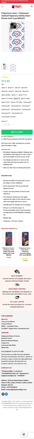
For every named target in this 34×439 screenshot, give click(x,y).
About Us (4, 319)
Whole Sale (5, 347)
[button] (4, 87)
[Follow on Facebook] (3, 394)
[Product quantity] (5, 124)
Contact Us (5, 343)
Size (2, 84)
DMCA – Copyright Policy (9, 326)
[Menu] (2, 6)
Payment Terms (6, 338)
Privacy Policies (6, 324)
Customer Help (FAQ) (8, 345)
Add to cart (17, 132)
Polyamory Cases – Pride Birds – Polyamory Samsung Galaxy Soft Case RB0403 (25, 251)
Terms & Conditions (8, 321)
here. (29, 168)
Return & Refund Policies (9, 340)
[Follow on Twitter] (6, 394)
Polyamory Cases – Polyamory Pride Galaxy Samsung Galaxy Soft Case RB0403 (8, 251)
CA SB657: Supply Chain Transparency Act (15, 328)
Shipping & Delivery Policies (10, 336)
